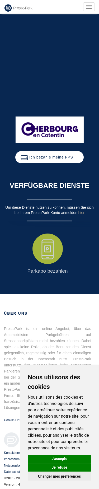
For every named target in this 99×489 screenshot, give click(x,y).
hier (81, 213)
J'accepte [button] (59, 459)
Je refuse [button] (59, 467)
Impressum (12, 459)
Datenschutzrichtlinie (18, 472)
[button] (49, 157)
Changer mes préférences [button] (59, 476)
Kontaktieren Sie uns (18, 453)
